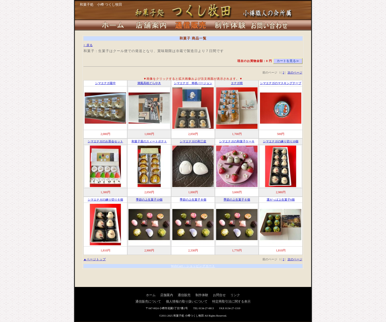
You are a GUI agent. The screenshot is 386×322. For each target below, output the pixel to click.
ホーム (151, 295)
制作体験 (201, 295)
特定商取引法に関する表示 (231, 301)
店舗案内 (166, 295)
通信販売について (148, 301)
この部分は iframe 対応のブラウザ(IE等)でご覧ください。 (193, 158)
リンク (235, 295)
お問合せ (219, 295)
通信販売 (184, 295)
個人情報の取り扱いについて (187, 301)
